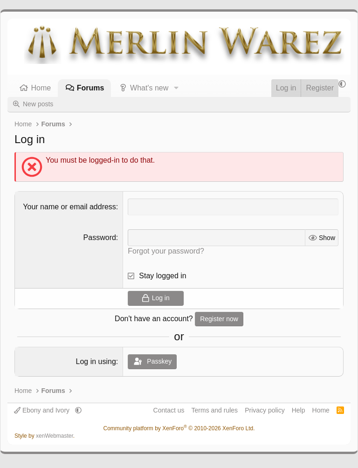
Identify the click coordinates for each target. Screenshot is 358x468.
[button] (176, 88)
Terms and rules (215, 410)
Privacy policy (265, 410)
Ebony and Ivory (42, 410)
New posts (38, 104)
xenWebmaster (54, 436)
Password (99, 237)
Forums (90, 88)
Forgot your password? (166, 251)
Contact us (169, 410)
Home (41, 88)
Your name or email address (69, 207)
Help (298, 410)
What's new (149, 88)
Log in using (96, 361)
